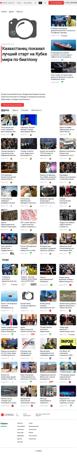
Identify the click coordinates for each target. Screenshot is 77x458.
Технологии (32, 429)
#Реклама (24, 110)
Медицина (20, 435)
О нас (17, 414)
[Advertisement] (25, 79)
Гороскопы (32, 439)
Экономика (28, 3)
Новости (11, 3)
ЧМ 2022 (20, 442)
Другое (11, 12)
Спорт (19, 3)
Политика (20, 429)
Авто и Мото (33, 435)
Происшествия (33, 426)
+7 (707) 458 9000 (70, 3)
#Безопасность (36, 110)
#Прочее (19, 12)
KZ (45, 3)
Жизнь (31, 432)
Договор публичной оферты (41, 414)
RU (40, 3)
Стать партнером (56, 3)
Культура (20, 432)
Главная (4, 12)
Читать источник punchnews (12, 105)
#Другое (15, 110)
